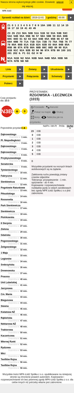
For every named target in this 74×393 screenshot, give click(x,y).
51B (42, 33)
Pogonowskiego (9, 241)
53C (65, 33)
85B (9, 47)
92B (28, 50)
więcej (60, 2)
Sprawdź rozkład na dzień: (16, 17)
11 (54, 25)
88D (50, 47)
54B (15, 36)
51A (36, 33)
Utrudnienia (57, 69)
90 (60, 47)
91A (65, 47)
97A (47, 50)
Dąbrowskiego (8, 134)
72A (38, 41)
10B (49, 25)
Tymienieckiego (9, 170)
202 (15, 53)
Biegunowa (7, 300)
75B (61, 41)
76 (66, 41)
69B (15, 41)
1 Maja (4, 252)
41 (25, 28)
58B (48, 36)
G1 (28, 53)
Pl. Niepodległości (10, 140)
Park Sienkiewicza (10, 205)
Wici (3, 353)
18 (17, 28)
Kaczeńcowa (7, 335)
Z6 (13, 33)
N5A (53, 58)
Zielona (5, 229)
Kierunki (52, 107)
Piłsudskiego (8, 193)
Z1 (8, 25)
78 (8, 44)
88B (38, 47)
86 (14, 47)
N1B (16, 58)
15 (66, 25)
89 (55, 47)
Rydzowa (6, 347)
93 (33, 50)
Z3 (8, 33)
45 (34, 28)
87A (20, 47)
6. (20, 53)
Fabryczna (6, 176)
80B (20, 44)
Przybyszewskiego (11, 158)
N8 (22, 61)
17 (13, 28)
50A (24, 33)
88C (44, 47)
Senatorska (7, 164)
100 (63, 50)
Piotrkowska (7, 217)
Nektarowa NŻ (8, 324)
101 (69, 50)
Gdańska (5, 235)
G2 (33, 53)
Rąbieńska (6, 318)
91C (15, 50)
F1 (23, 53)
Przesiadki (37, 107)
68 (66, 38)
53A (53, 33)
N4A (40, 58)
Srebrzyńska (7, 264)
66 (58, 38)
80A (14, 44)
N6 (66, 58)
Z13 (18, 33)
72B (44, 41)
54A (9, 36)
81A (26, 44)
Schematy (57, 76)
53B (59, 33)
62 (25, 38)
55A (22, 36)
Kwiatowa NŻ (8, 312)
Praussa (5, 276)
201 (9, 53)
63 (29, 38)
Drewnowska (8, 270)
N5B (60, 58)
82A (38, 44)
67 (62, 38)
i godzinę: (51, 17)
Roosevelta (7, 199)
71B (32, 41)
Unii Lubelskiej (9, 282)
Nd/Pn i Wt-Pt (50, 126)
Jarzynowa (6, 288)
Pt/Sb (62, 126)
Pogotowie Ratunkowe (13, 187)
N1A (10, 58)
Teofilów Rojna (9, 359)
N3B (34, 58)
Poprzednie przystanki (12, 128)
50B (30, 33)
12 (58, 25)
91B (9, 50)
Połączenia (33, 76)
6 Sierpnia (6, 223)
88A (32, 47)
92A (22, 50)
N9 (26, 61)
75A (55, 41)
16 (8, 28)
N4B (47, 58)
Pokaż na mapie (41, 112)
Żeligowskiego (9, 247)
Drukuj (57, 112)
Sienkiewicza (8, 181)
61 (21, 38)
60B (65, 36)
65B (53, 38)
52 (47, 33)
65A (47, 38)
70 (21, 41)
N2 (22, 58)
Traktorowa (7, 329)
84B (61, 44)
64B (41, 38)
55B (28, 36)
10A (43, 25)
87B (26, 47)
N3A (27, 58)
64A (34, 38)
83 (49, 44)
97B (53, 50)
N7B (16, 61)
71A (26, 41)
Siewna (5, 306)
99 (58, 50)
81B (32, 44)
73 (49, 41)
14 (62, 25)
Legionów (6, 258)
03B (38, 131)
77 (70, 41)
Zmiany (33, 69)
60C (9, 38)
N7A (10, 61)
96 (41, 50)
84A (55, 44)
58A (42, 36)
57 (37, 36)
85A (67, 44)
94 (37, 50)
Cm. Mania (6, 294)
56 (33, 36)
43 (30, 28)
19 (21, 28)
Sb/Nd (70, 126)
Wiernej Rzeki (8, 341)
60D (15, 38)
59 (54, 36)
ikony (35, 117)
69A (9, 41)
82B (44, 44)
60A (59, 36)
